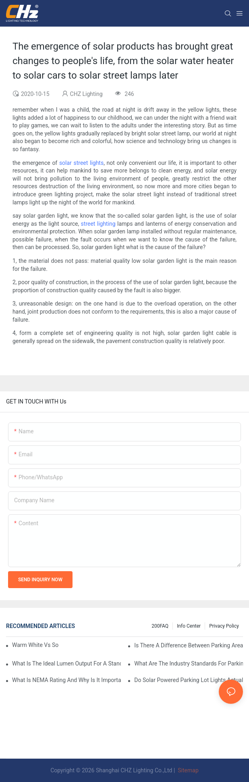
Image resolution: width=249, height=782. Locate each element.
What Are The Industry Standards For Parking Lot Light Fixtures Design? (188, 663)
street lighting (98, 223)
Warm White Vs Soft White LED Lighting (35, 645)
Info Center (189, 626)
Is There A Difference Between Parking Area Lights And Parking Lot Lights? (188, 645)
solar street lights (81, 163)
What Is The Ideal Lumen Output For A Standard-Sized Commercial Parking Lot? (66, 663)
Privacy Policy (224, 626)
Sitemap (187, 770)
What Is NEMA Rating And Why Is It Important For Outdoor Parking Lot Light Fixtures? (66, 680)
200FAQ (159, 626)
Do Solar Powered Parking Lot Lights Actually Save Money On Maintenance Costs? (188, 680)
